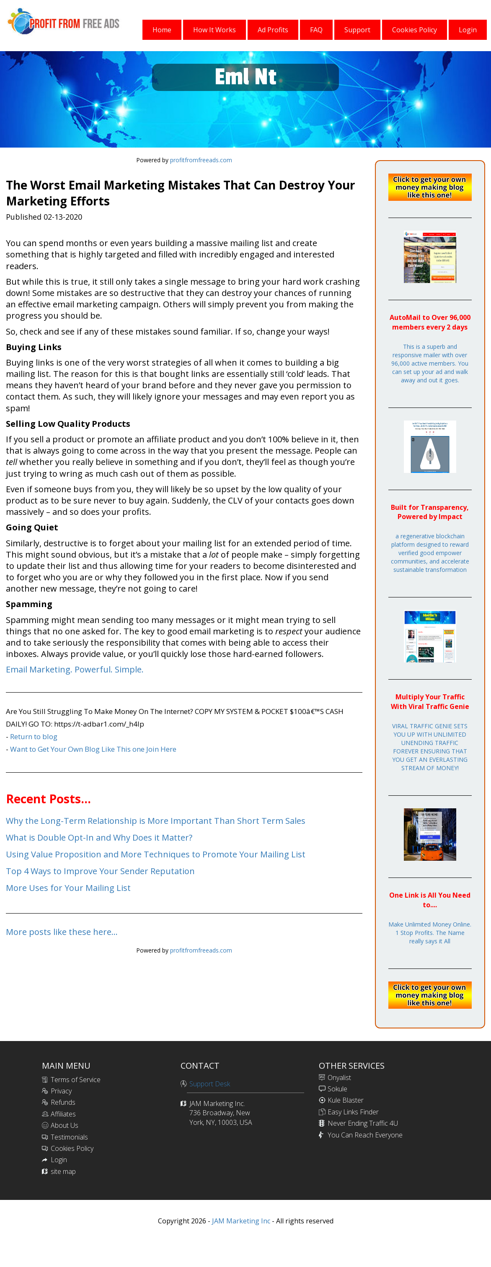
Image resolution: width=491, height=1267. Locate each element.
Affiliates (63, 1114)
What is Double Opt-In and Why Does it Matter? (99, 837)
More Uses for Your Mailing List (68, 887)
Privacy (61, 1091)
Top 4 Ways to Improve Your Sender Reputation (100, 871)
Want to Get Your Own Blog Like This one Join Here (93, 749)
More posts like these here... (62, 931)
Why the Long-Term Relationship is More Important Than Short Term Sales (155, 820)
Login (59, 1159)
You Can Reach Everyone (365, 1135)
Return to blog (33, 736)
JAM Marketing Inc (240, 1220)
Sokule (337, 1088)
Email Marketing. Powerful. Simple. (75, 669)
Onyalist (339, 1077)
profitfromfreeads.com (201, 160)
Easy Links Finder (353, 1111)
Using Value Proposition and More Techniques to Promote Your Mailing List (155, 854)
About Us (64, 1125)
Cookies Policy (72, 1148)
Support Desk (209, 1083)
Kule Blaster (346, 1100)
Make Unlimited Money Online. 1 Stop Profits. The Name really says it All (429, 932)
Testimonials (69, 1137)
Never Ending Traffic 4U (363, 1123)
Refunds (63, 1102)
